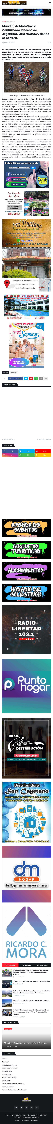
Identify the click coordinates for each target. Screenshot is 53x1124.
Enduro (4, 1059)
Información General (9, 1068)
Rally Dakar (6, 1081)
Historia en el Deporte (10, 1065)
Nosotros (25, 1120)
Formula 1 (5, 1062)
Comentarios (42, 965)
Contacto (34, 1120)
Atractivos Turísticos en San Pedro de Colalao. (31, 1000)
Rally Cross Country (9, 1077)
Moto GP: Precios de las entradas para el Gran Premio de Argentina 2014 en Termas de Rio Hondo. (31, 1012)
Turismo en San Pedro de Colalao (14, 1090)
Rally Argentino (7, 1074)
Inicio (4, 22)
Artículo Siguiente (43, 439)
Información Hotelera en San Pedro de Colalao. (31, 981)
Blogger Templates (32, 1117)
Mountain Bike (7, 1071)
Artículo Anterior (9, 439)
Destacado (10, 965)
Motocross (11, 22)
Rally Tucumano (8, 1087)
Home (17, 1120)
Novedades (26, 965)
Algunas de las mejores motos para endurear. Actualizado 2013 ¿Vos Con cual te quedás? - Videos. (31, 972)
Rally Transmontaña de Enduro (13, 1084)
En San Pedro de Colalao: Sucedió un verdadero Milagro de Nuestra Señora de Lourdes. (31, 992)
